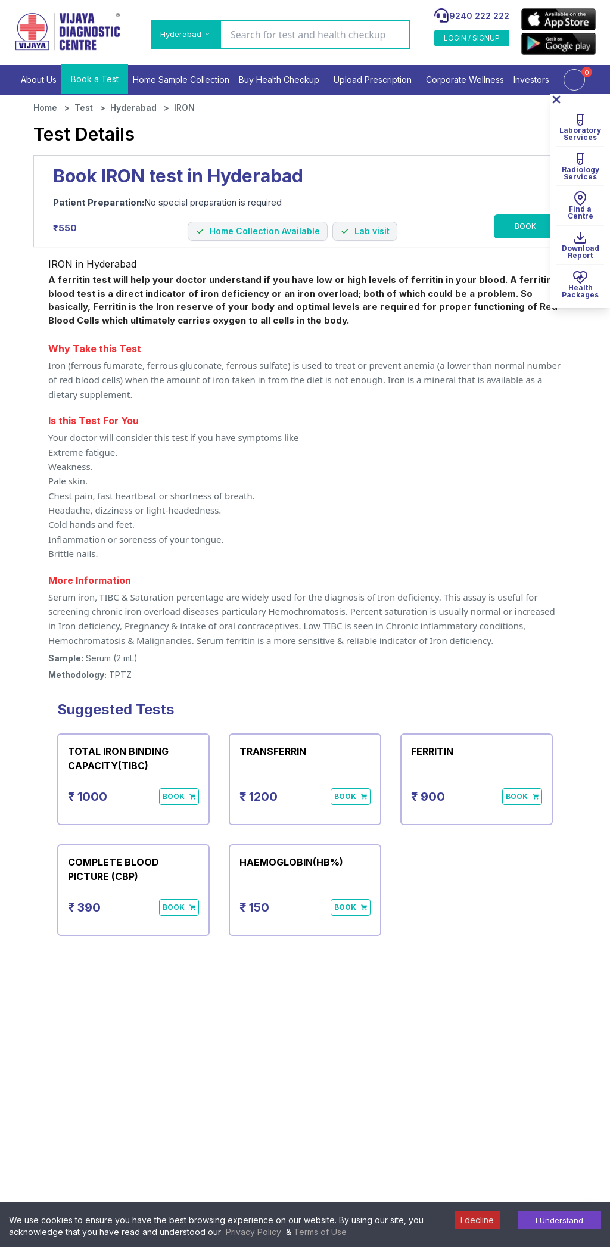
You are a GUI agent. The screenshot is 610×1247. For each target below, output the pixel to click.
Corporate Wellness (465, 79)
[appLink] (558, 19)
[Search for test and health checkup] (315, 34)
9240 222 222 (479, 16)
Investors (531, 79)
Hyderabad (133, 107)
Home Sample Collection (181, 79)
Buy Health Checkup (279, 79)
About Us (39, 79)
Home (45, 107)
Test (83, 107)
